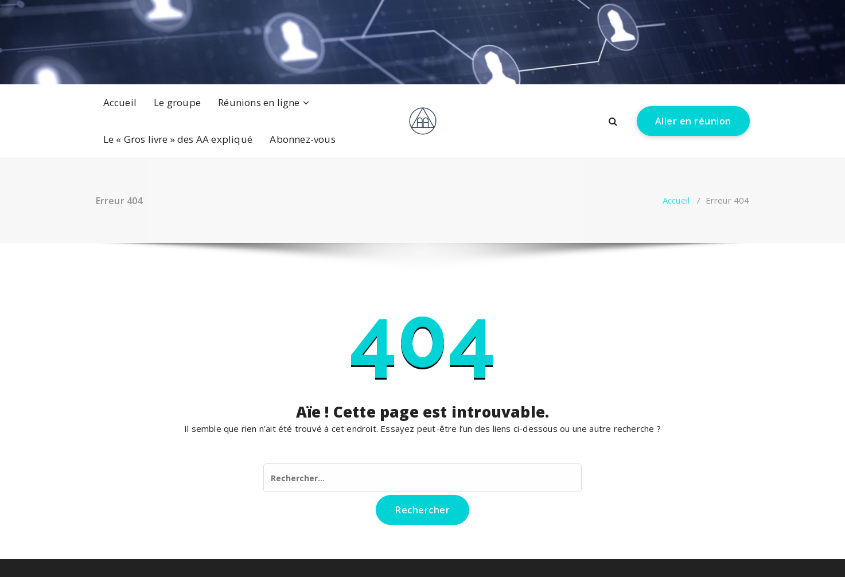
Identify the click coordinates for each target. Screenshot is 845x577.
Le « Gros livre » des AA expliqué (178, 139)
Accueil (120, 102)
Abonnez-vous (302, 139)
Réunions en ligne (258, 102)
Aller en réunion (693, 121)
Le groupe (177, 102)
